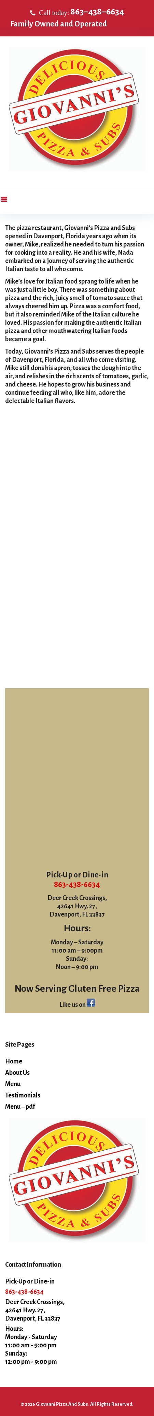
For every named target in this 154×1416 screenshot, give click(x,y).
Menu (12, 1084)
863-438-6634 (77, 884)
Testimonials (22, 1095)
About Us (17, 1072)
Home (13, 1061)
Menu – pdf (20, 1106)
